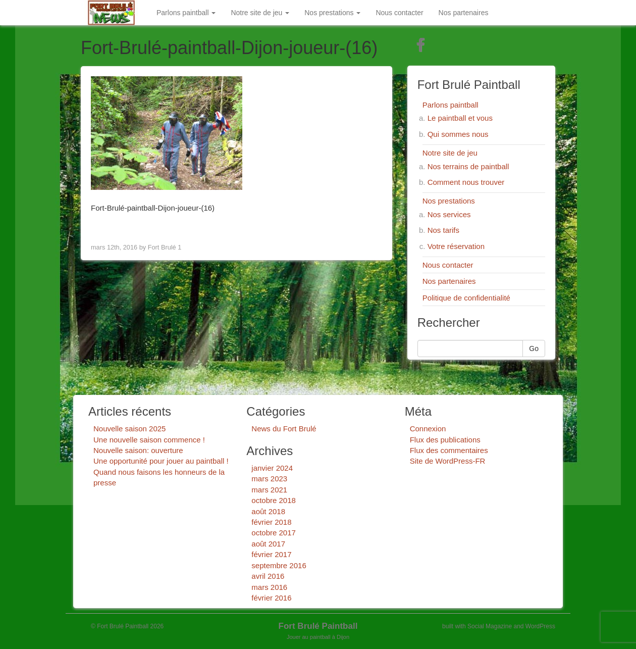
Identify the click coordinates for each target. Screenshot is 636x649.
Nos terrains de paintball (468, 166)
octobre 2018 (273, 500)
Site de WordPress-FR (448, 461)
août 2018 (268, 511)
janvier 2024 (272, 468)
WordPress (540, 626)
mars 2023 (269, 478)
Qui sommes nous (458, 134)
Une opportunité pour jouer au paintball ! (161, 461)
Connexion (428, 428)
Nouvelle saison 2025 (129, 428)
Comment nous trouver (466, 182)
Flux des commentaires (449, 450)
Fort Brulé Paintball (318, 626)
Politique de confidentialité (466, 297)
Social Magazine (489, 626)
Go (534, 348)
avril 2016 (267, 576)
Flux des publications (445, 439)
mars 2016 (269, 587)
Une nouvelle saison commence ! (149, 439)
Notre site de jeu (260, 13)
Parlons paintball (186, 13)
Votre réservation (456, 246)
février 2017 (271, 554)
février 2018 (271, 522)
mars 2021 (269, 489)
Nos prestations (332, 13)
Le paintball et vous (460, 118)
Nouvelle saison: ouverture (138, 450)
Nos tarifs (443, 230)
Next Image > (357, 226)
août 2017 (268, 543)
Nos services (449, 214)
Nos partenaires (464, 13)
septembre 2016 (278, 565)
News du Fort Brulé (283, 428)
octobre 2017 (273, 532)
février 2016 (271, 597)
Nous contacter (399, 13)
